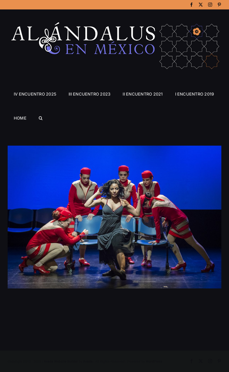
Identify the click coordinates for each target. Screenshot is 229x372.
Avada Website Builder (61, 361)
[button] (41, 118)
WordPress (154, 361)
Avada (88, 361)
